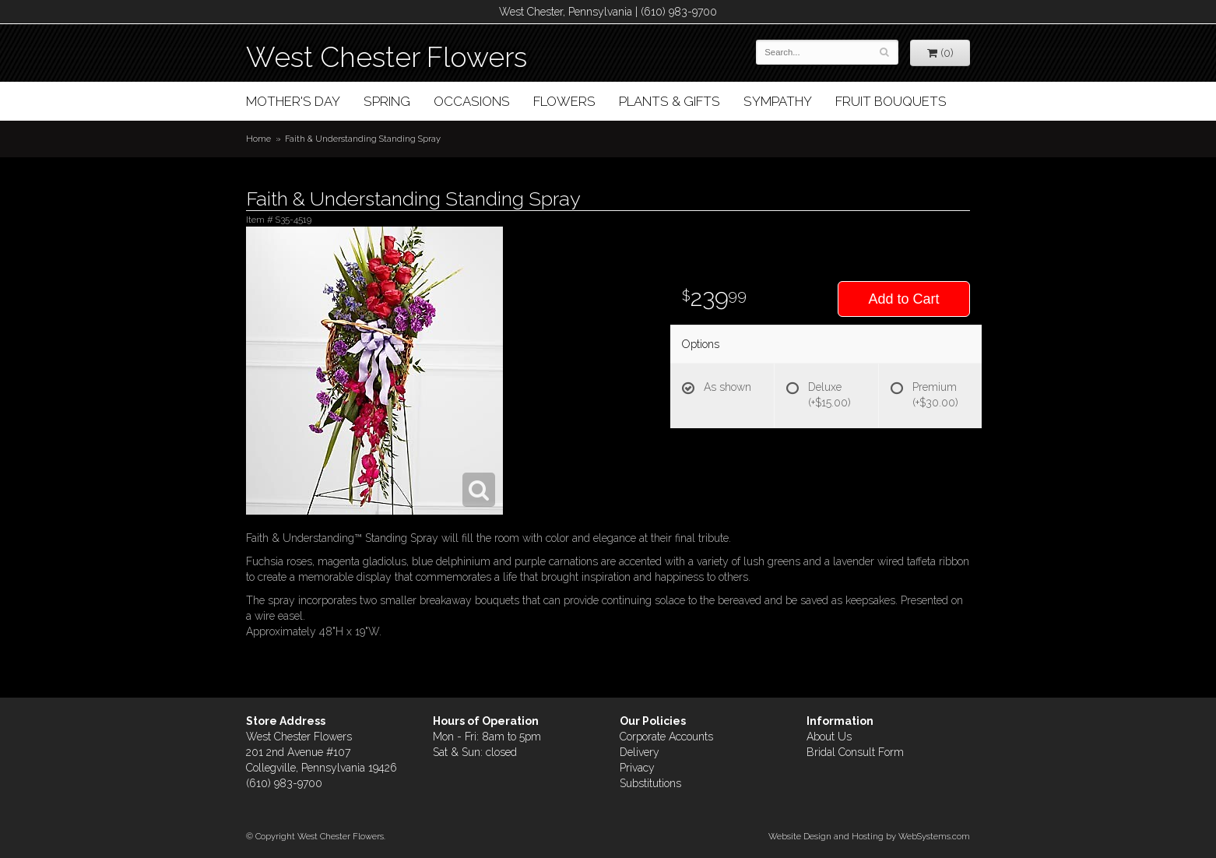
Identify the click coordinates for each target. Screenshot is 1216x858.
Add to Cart (903, 299)
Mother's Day (293, 101)
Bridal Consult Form (855, 752)
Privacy (637, 767)
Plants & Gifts (669, 101)
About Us (829, 736)
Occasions (472, 101)
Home (258, 138)
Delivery (639, 752)
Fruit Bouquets (891, 101)
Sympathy (777, 101)
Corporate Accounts (666, 736)
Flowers (564, 101)
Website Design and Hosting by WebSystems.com (869, 836)
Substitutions (650, 783)
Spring (387, 101)
